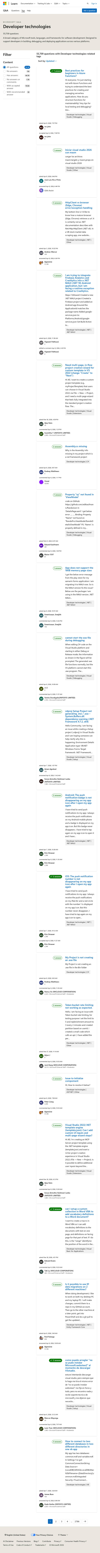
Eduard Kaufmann (51, 544)
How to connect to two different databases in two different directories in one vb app (79, 1445)
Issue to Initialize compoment (74, 1079)
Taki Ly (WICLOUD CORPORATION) (59, 1270)
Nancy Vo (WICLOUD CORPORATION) (60, 991)
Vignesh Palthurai (51, 341)
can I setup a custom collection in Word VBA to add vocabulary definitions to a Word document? (79, 1212)
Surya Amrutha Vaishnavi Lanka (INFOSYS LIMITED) (57, 780)
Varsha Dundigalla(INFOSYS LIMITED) (59, 697)
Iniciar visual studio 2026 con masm (78, 151)
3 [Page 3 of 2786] (61, 1521)
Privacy (57, 1541)
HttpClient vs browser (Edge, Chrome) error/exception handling (78, 205)
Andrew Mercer (50, 252)
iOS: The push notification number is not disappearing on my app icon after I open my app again (79, 881)
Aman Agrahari (50, 769)
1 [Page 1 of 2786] (50, 1521)
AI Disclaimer (8, 1541)
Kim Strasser (49, 853)
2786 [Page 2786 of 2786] (77, 1521)
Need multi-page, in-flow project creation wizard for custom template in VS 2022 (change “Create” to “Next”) (79, 370)
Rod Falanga (49, 1336)
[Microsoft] (5, 3)
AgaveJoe (48, 261)
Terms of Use (8, 1545)
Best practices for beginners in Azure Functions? (75, 73)
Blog (35, 1541)
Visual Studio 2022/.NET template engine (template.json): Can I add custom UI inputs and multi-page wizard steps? (79, 1130)
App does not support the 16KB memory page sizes (79, 569)
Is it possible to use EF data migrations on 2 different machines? (77, 1286)
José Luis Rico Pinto (52, 180)
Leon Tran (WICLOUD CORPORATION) (60, 1428)
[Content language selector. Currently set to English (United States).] (15, 1535)
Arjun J (47, 1055)
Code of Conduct (23, 1545)
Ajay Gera (48, 423)
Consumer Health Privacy (75, 1541)
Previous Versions (24, 1541)
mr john (47, 126)
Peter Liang (49, 1101)
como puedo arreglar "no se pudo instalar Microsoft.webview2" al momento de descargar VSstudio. (78, 1365)
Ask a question (89, 10)
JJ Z (46, 687)
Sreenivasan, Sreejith (52, 614)
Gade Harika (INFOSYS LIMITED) (57, 1504)
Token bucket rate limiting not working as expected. (79, 1006)
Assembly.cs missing (76, 446)
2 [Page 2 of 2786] (56, 1521)
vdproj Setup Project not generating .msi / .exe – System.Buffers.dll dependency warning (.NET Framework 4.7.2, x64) (79, 716)
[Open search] (87, 3)
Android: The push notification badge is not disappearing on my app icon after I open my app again (78, 800)
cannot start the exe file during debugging (78, 639)
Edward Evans (49, 1260)
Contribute (46, 1541)
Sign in (94, 3)
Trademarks (39, 1545)
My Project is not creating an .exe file (79, 959)
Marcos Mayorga (51, 1418)
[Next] (85, 1521)
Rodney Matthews (51, 471)
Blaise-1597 (49, 554)
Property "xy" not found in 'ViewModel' (79, 496)
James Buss (49, 1494)
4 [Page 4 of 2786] (67, 1521)
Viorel (46, 481)
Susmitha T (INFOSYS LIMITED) (57, 433)
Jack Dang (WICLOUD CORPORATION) (60, 1065)
